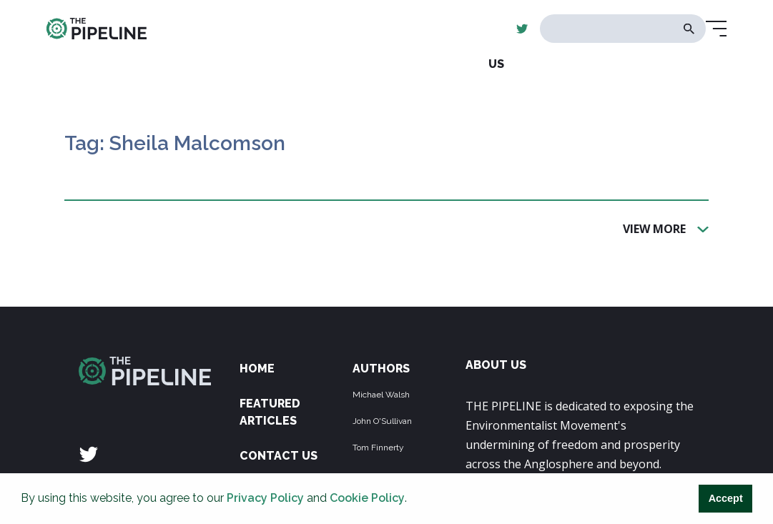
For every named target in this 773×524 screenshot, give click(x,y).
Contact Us (278, 456)
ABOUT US (496, 365)
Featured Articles (270, 412)
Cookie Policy (367, 498)
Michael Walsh (381, 395)
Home (257, 368)
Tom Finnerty (378, 448)
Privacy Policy (265, 498)
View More (654, 228)
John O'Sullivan (382, 421)
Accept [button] (726, 498)
